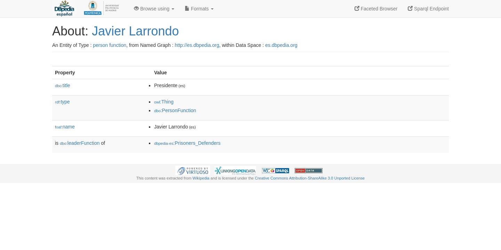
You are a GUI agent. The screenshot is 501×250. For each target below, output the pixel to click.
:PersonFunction (175, 110)
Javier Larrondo (135, 31)
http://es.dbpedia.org (197, 45)
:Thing (164, 102)
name (65, 127)
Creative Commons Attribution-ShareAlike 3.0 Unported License (310, 178)
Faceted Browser (376, 8)
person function (109, 45)
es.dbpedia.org (281, 45)
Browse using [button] (154, 8)
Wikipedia (200, 178)
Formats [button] (199, 8)
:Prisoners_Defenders (187, 143)
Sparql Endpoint (428, 8)
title (62, 85)
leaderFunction (80, 143)
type (62, 102)
